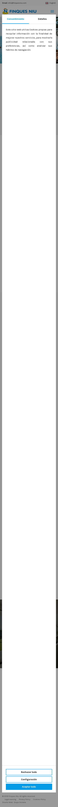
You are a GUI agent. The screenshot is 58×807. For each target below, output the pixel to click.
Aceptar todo (29, 786)
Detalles (42, 19)
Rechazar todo (29, 772)
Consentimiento (15, 19)
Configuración (29, 779)
